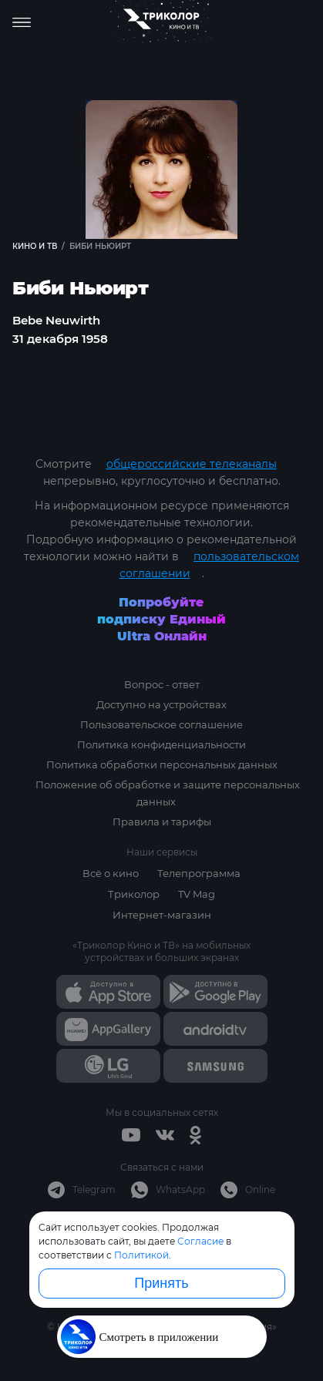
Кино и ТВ (34, 246)
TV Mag (196, 894)
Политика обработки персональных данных (162, 764)
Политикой (141, 1255)
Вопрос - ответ (162, 684)
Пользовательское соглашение (161, 724)
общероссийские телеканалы (191, 464)
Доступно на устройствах (161, 704)
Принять (161, 1283)
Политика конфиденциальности (161, 744)
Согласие (200, 1241)
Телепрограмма (199, 873)
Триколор (134, 894)
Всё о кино (110, 873)
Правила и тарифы (162, 821)
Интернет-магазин (162, 915)
